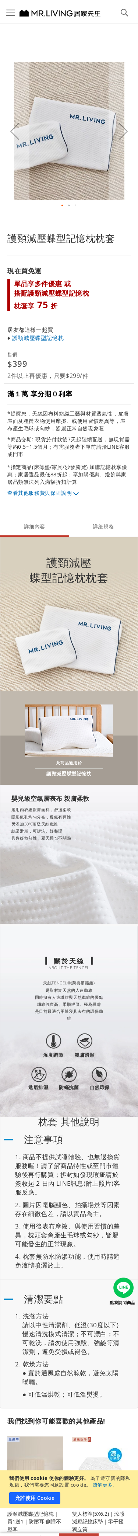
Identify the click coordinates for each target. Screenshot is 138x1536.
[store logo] (51, 12)
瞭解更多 (103, 1484)
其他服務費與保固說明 (45, 492)
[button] (62, 205)
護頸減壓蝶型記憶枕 (38, 337)
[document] (70, 1489)
